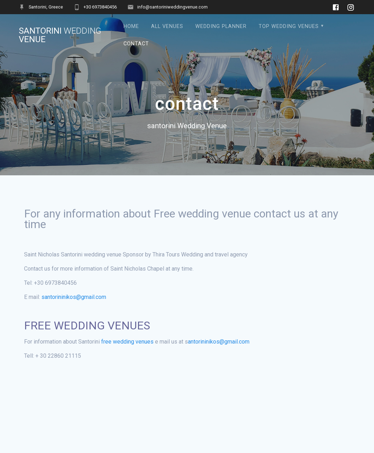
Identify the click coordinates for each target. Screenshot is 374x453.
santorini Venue (60, 35)
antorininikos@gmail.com (219, 341)
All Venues (167, 26)
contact (136, 44)
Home (131, 26)
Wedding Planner (221, 26)
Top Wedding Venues (289, 26)
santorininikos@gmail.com (73, 297)
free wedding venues (127, 341)
